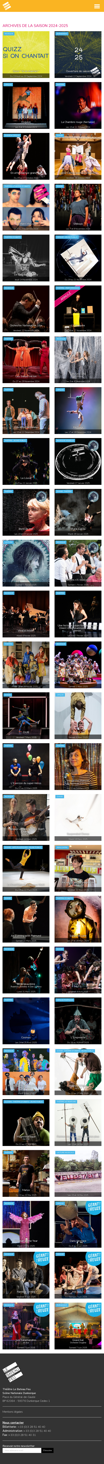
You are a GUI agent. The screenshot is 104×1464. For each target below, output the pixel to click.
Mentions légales (13, 1412)
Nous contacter (13, 1423)
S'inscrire (47, 1450)
